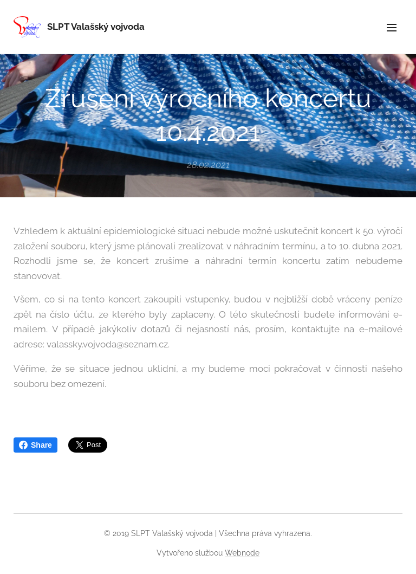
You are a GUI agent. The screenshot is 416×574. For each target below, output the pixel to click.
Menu (391, 27)
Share (35, 445)
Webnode (242, 553)
